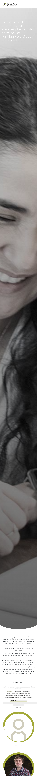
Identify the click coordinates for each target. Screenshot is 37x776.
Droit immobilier (9, 695)
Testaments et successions (26, 697)
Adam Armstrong (18, 745)
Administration (18, 691)
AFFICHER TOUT (10, 691)
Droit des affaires (20, 693)
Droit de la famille (11, 693)
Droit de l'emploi (26, 691)
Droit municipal (27, 695)
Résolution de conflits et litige (12, 697)
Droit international (18, 695)
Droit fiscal (27, 693)
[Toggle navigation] (33, 4)
